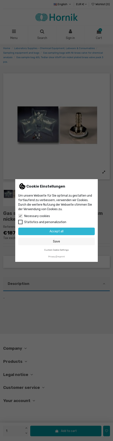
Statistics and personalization (42, 222)
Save (56, 241)
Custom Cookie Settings (56, 250)
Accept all (56, 231)
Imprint (61, 256)
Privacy (52, 256)
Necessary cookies (34, 216)
